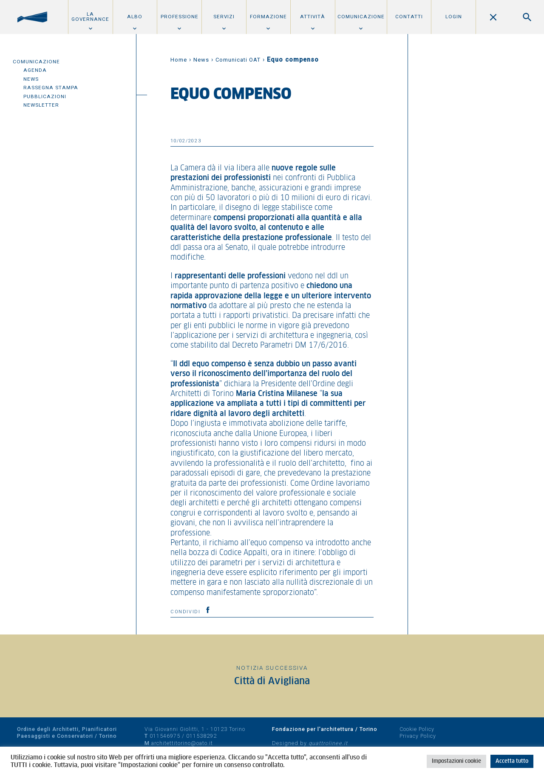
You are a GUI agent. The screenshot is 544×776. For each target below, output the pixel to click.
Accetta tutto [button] (512, 761)
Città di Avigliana (272, 681)
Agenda (35, 70)
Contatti (409, 17)
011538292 (201, 736)
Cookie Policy (417, 729)
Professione (179, 17)
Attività (312, 17)
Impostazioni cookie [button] (456, 761)
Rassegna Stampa (50, 88)
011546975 (165, 736)
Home (178, 60)
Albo (134, 17)
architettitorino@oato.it (182, 743)
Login (453, 17)
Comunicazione (361, 17)
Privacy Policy (418, 736)
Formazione (268, 17)
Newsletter (41, 105)
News (31, 79)
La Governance (90, 16)
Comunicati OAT (238, 60)
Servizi (224, 17)
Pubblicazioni (44, 96)
